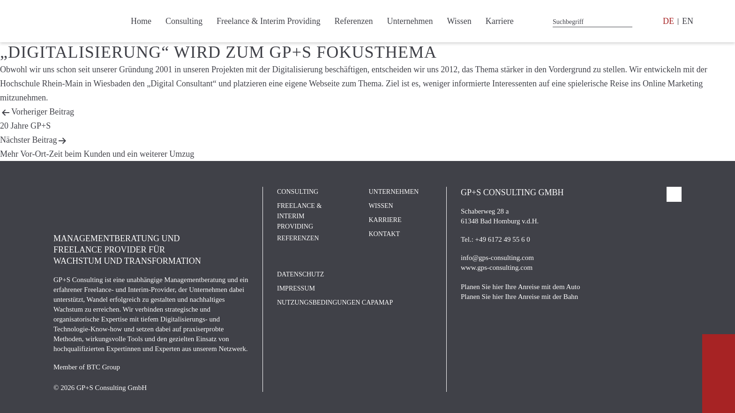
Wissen (459, 21)
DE (668, 21)
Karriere (500, 21)
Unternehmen (410, 21)
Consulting (183, 21)
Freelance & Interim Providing (268, 21)
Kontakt (384, 233)
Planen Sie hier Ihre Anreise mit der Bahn (519, 296)
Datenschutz (300, 274)
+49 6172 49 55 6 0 (502, 239)
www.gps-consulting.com (496, 267)
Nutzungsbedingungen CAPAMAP (335, 302)
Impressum (296, 288)
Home (141, 21)
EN (687, 21)
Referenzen (353, 21)
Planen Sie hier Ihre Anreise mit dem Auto (520, 287)
